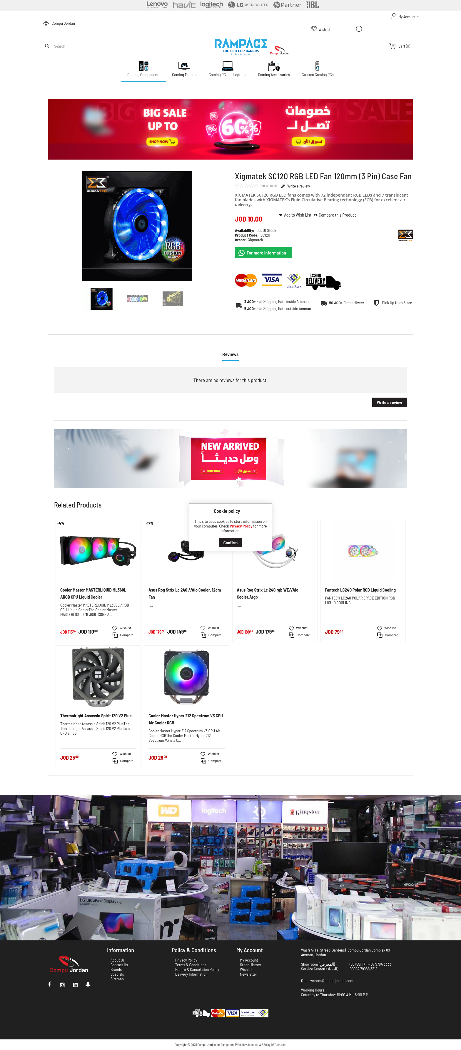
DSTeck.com (278, 1044)
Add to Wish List (297, 214)
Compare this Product (337, 214)
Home (50, 87)
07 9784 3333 (381, 964)
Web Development (247, 1044)
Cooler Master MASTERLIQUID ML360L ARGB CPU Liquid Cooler (93, 593)
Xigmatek (255, 239)
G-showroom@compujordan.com (327, 980)
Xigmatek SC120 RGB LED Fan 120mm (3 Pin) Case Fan (98, 87)
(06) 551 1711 (359, 964)
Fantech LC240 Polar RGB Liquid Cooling (360, 589)
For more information (266, 252)
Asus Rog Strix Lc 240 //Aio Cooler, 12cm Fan (184, 593)
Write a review (295, 186)
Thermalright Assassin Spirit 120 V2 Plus (95, 715)
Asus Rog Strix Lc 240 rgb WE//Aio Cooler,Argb (267, 593)
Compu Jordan (63, 23)
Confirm (230, 542)
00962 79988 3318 (364, 968)
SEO (264, 1044)
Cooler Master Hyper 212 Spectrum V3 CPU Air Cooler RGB (185, 719)
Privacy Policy (241, 525)
